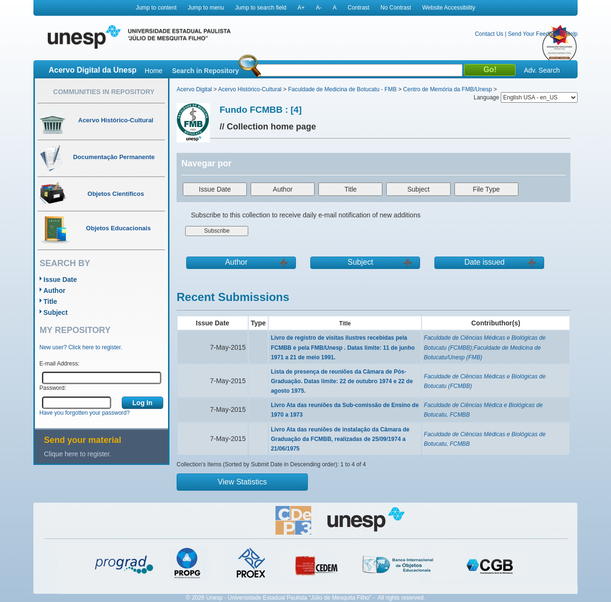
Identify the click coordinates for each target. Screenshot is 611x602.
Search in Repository (205, 71)
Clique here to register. (77, 454)
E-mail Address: (60, 363)
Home (153, 71)
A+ (301, 7)
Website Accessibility (448, 7)
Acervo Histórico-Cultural (250, 89)
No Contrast (395, 7)
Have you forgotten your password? (85, 412)
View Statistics (242, 482)
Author (54, 290)
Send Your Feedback (534, 34)
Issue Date (60, 279)
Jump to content (156, 7)
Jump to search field (260, 7)
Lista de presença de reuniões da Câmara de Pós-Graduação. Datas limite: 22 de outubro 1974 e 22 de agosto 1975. (341, 381)
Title (50, 301)
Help (572, 34)
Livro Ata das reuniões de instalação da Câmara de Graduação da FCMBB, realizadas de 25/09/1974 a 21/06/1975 (340, 439)
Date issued (484, 262)
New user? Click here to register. (81, 347)
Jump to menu (206, 7)
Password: (53, 388)
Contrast (358, 7)
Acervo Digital (194, 89)
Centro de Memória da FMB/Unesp (447, 89)
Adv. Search (541, 70)
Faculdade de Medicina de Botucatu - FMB (342, 89)
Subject (55, 312)
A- (319, 7)
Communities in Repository (103, 92)
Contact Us (489, 34)
